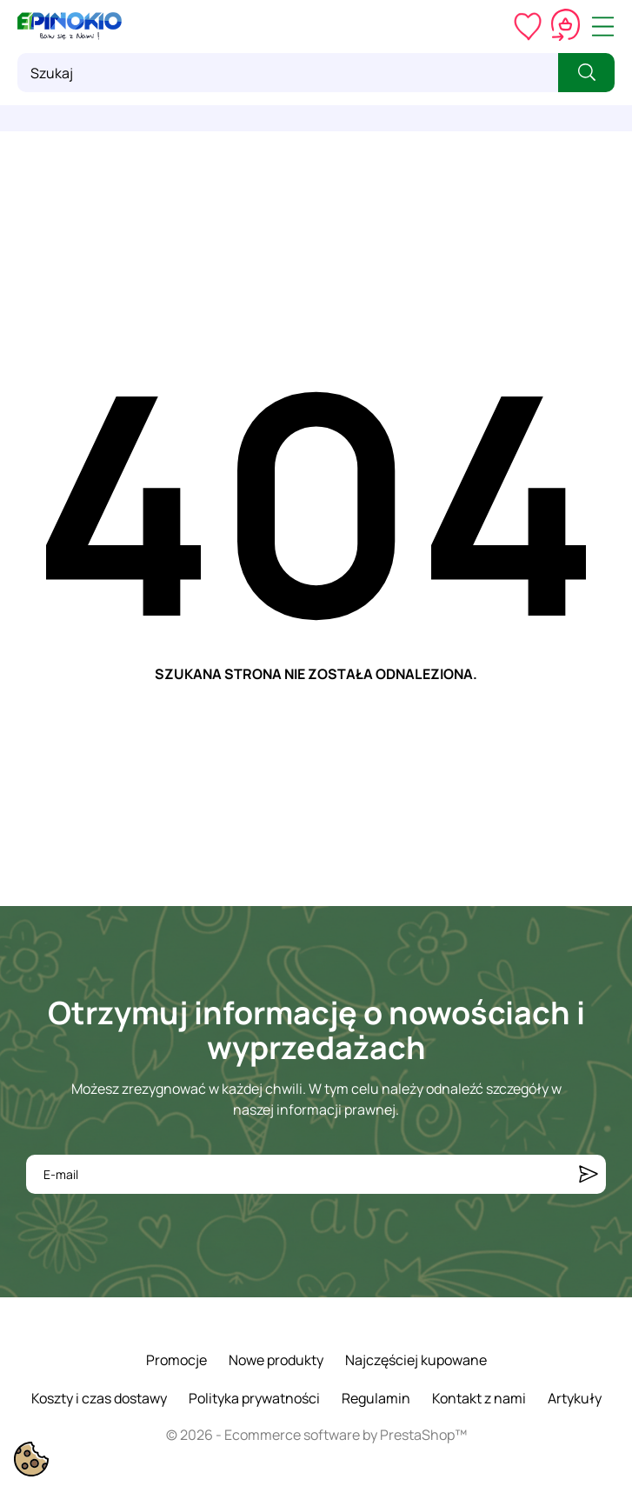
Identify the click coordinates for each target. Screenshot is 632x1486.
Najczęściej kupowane (416, 1359)
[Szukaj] (287, 72)
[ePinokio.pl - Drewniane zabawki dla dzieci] (69, 26)
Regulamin (376, 1398)
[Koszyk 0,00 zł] (565, 26)
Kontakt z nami (479, 1398)
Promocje (176, 1359)
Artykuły (575, 1398)
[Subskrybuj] (588, 1174)
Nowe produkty (276, 1359)
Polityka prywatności (254, 1398)
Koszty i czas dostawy (99, 1398)
